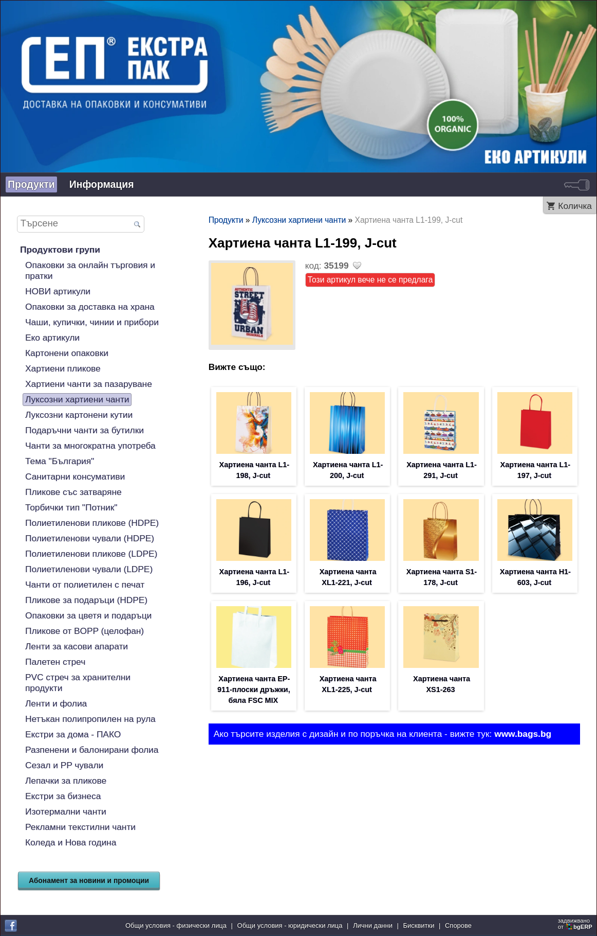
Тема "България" (59, 461)
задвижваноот (576, 923)
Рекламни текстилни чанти (80, 827)
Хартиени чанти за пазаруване (88, 384)
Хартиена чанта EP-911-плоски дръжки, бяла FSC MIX (253, 689)
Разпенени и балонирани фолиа (91, 750)
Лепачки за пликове (65, 780)
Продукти (31, 184)
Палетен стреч (55, 662)
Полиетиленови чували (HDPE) (89, 538)
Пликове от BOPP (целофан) (84, 631)
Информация (101, 184)
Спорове (458, 925)
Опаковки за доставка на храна (90, 307)
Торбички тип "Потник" (71, 507)
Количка (575, 206)
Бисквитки (419, 925)
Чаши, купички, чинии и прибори (92, 322)
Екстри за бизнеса (63, 796)
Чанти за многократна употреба (90, 445)
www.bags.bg (522, 734)
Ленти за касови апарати (76, 646)
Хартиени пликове (63, 368)
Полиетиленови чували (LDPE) (89, 569)
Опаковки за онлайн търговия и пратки (90, 270)
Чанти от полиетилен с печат (84, 584)
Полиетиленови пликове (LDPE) (91, 554)
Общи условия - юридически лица (290, 925)
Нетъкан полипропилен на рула (90, 719)
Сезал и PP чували (64, 765)
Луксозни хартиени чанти (77, 399)
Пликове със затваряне (73, 492)
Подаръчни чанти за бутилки (84, 430)
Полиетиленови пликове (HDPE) (92, 523)
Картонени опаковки (66, 353)
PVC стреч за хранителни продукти (77, 682)
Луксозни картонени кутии (79, 415)
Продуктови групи (60, 249)
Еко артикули (52, 337)
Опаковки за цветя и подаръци (88, 615)
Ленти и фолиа (56, 703)
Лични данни (373, 925)
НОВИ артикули (57, 291)
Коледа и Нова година (70, 842)
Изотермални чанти (65, 811)
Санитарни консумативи (75, 476)
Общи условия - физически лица (176, 925)
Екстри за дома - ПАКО (73, 734)
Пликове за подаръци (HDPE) (86, 600)
